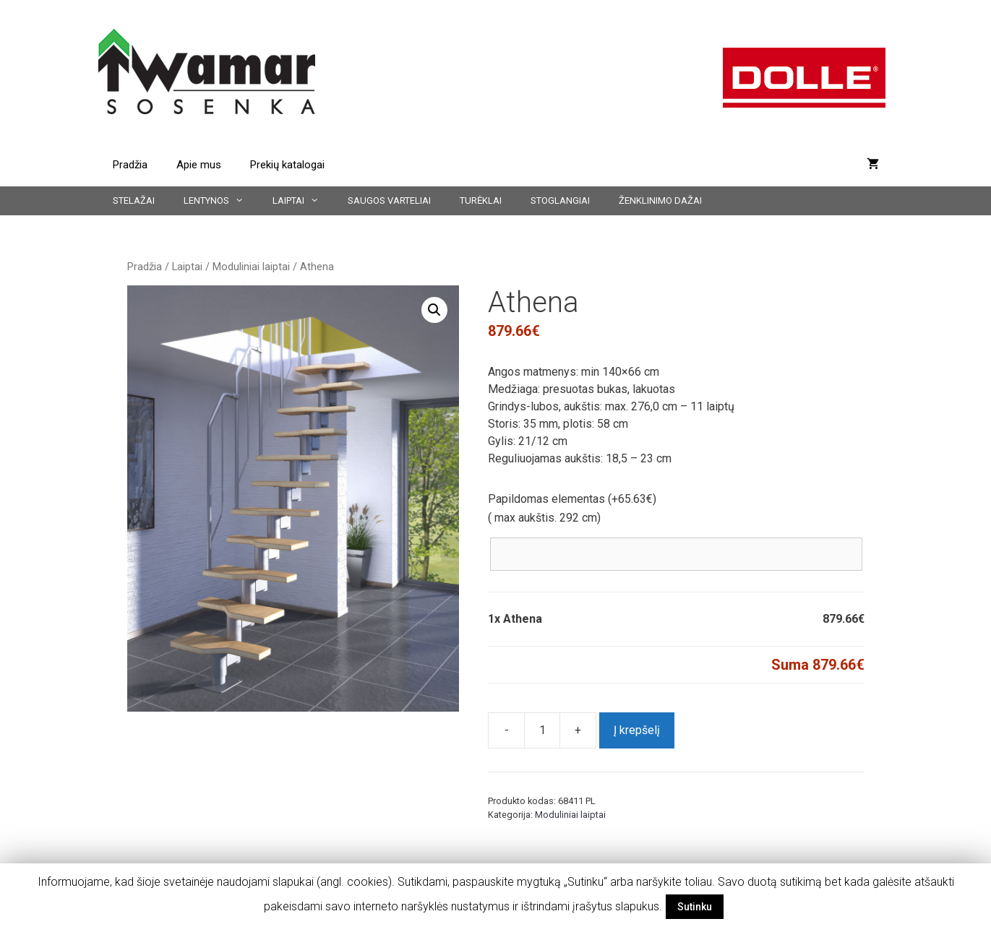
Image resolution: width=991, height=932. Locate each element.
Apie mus (198, 164)
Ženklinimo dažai (660, 200)
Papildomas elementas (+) (572, 499)
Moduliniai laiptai (251, 266)
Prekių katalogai (287, 164)
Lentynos (221, 200)
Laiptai (303, 200)
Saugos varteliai (389, 200)
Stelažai (134, 200)
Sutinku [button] (694, 906)
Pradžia (130, 164)
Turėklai (481, 200)
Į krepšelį (637, 730)
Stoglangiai (560, 200)
